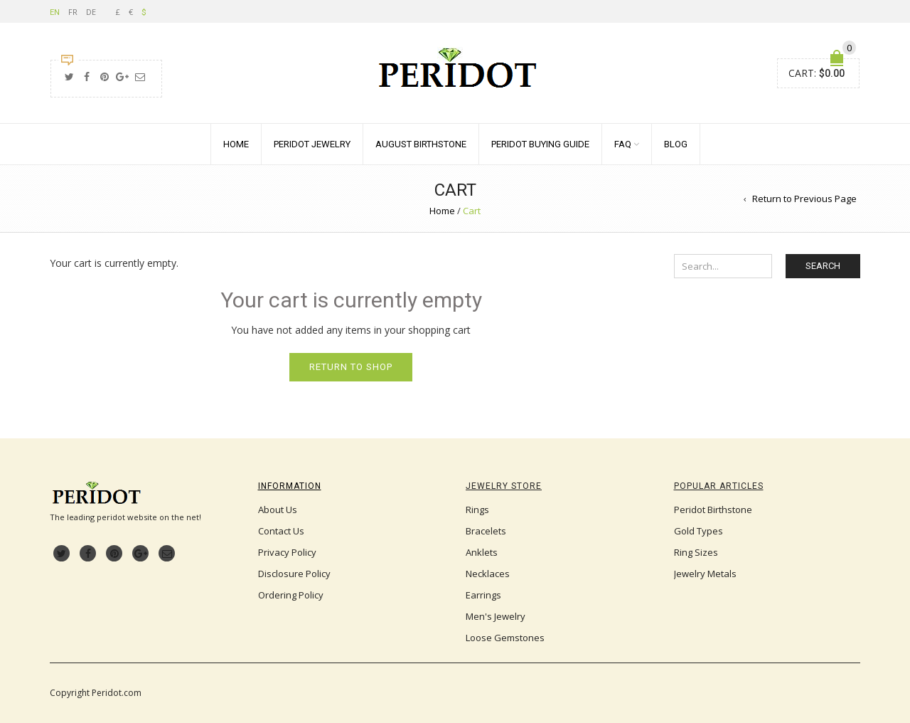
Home (236, 144)
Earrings (483, 595)
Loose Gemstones (505, 637)
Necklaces (488, 573)
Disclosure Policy (294, 573)
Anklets (482, 552)
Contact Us (281, 530)
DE (91, 11)
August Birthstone (420, 144)
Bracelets (486, 530)
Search (822, 265)
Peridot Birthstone (713, 509)
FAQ (622, 144)
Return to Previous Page (804, 198)
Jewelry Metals (705, 573)
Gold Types (698, 530)
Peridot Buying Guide (540, 144)
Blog (675, 144)
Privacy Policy (287, 552)
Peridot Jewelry (312, 144)
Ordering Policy (290, 595)
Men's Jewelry (495, 616)
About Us (277, 509)
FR (72, 11)
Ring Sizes (696, 552)
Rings (477, 509)
